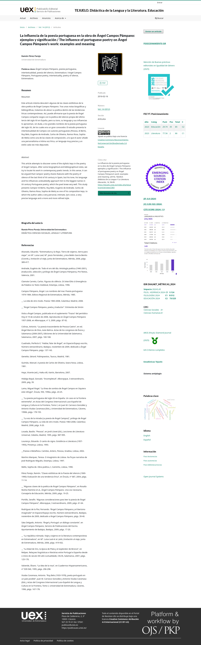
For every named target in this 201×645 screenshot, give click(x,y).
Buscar (159, 18)
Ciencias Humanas (152, 313)
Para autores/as (150, 460)
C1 (183, 133)
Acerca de (59, 18)
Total (177, 122)
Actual (23, 18)
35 (171, 126)
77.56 (165, 133)
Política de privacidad (43, 640)
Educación (155, 126)
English (147, 435)
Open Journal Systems (154, 476)
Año (147, 122)
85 (176, 126)
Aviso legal (25, 640)
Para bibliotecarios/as (153, 465)
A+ (162, 309)
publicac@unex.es (70, 625)
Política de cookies (65, 640)
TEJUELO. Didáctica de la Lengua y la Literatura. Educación (119, 10)
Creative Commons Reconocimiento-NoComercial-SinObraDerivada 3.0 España (113, 143)
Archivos (34, 18)
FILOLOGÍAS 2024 (152, 295)
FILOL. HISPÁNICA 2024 (154, 292)
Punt (165, 122)
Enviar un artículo (153, 31)
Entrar (159, 2)
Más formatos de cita (108, 193)
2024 (150, 289)
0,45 (159, 289)
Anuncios (46, 18)
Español (147, 439)
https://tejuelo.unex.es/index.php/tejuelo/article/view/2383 (114, 186)
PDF (104, 83)
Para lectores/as (150, 456)
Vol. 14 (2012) (44, 27)
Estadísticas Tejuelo (153, 361)
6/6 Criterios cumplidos (154, 350)
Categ (154, 122)
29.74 (165, 126)
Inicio (22, 27)
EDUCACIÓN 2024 (152, 298)
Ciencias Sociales (151, 309)
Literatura (155, 133)
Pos (171, 122)
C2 (183, 126)
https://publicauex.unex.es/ (74, 628)
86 (176, 133)
